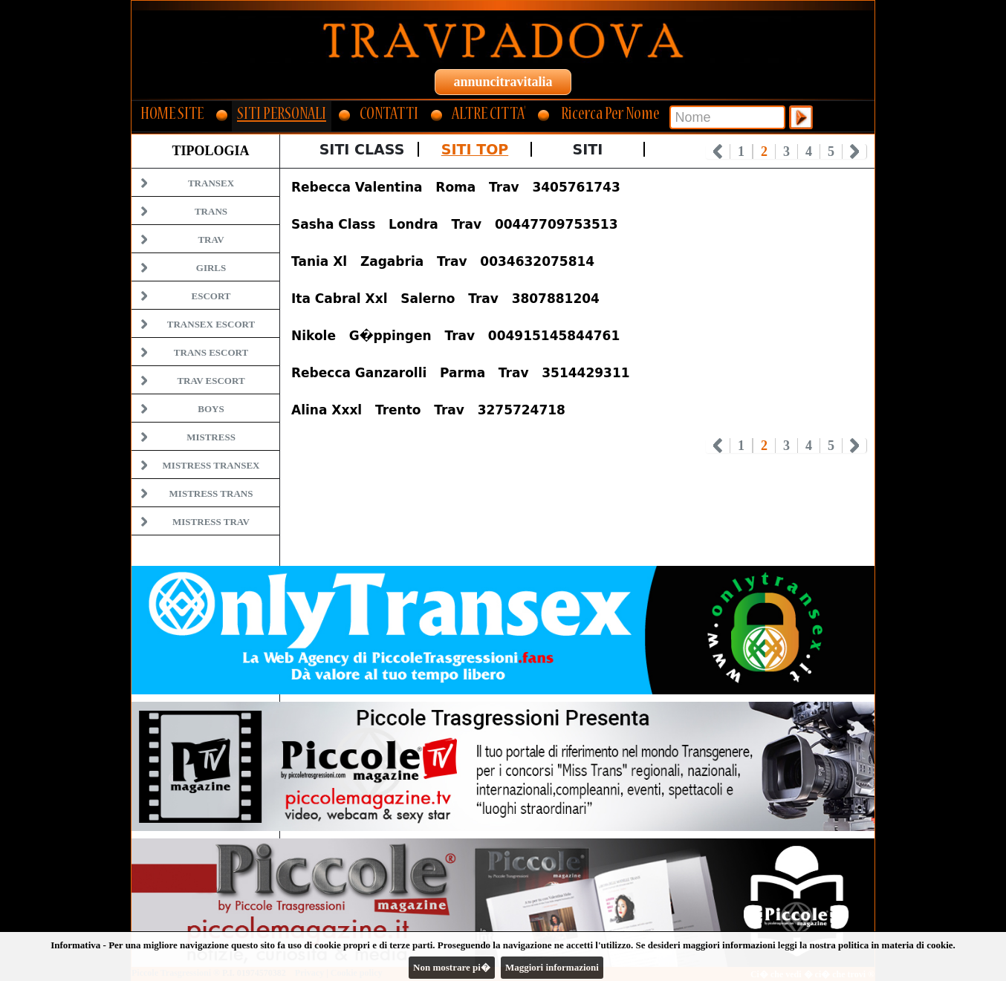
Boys (211, 408)
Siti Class (362, 149)
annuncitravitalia (502, 81)
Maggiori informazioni (552, 967)
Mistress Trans (211, 493)
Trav (211, 239)
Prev (718, 151)
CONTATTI (389, 115)
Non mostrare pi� (451, 967)
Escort (210, 296)
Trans (211, 211)
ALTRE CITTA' (488, 115)
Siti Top (474, 149)
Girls (211, 267)
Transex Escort (211, 324)
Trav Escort (210, 380)
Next (855, 151)
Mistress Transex (211, 465)
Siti (588, 149)
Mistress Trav (211, 521)
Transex (211, 183)
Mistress (211, 437)
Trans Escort (211, 352)
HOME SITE (172, 115)
